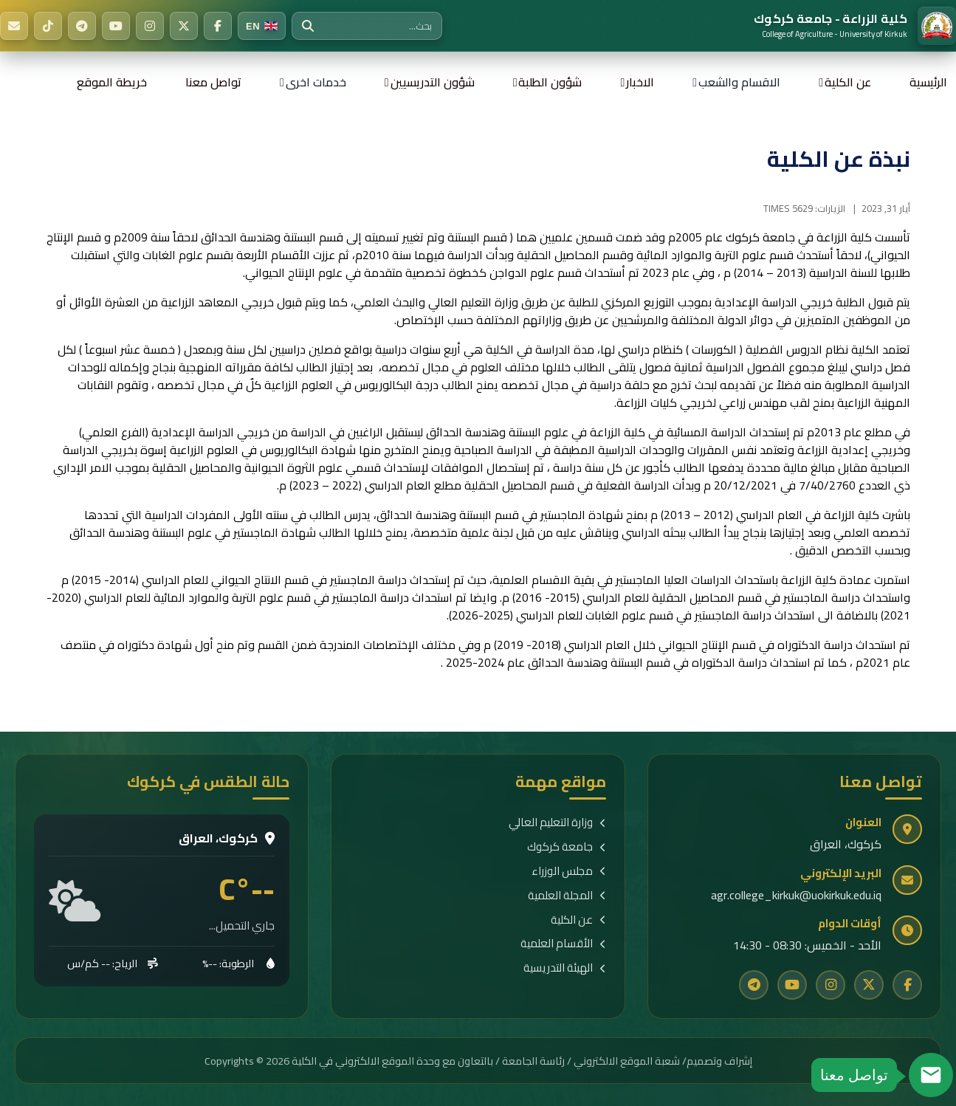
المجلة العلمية (567, 895)
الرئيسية (928, 82)
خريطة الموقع (112, 82)
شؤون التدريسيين (433, 82)
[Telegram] (82, 26)
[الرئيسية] (855, 26)
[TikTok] (48, 26)
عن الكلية (848, 82)
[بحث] (308, 26)
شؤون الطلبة (550, 82)
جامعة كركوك (566, 847)
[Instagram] (150, 26)
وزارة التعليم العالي (557, 822)
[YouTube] (116, 26)
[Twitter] (184, 26)
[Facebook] (218, 26)
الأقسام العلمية (563, 943)
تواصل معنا (213, 82)
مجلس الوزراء (569, 871)
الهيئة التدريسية (564, 968)
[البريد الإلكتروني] (14, 26)
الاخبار (640, 82)
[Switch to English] (262, 26)
